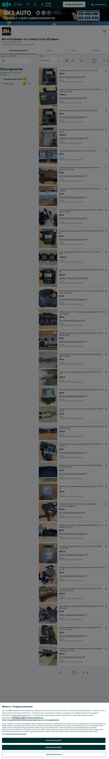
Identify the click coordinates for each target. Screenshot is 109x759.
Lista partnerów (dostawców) (14, 734)
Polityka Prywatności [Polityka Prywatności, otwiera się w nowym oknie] (35, 718)
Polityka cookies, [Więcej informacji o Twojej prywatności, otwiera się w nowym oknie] (19, 718)
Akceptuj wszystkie (53, 740)
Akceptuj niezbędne (54, 747)
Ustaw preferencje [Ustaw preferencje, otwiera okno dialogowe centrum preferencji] (53, 754)
